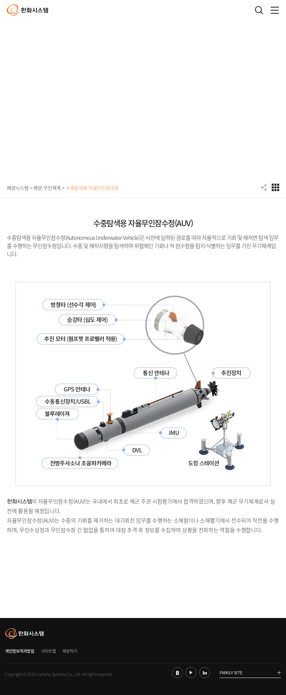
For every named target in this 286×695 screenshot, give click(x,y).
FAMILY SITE (250, 673)
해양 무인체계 (47, 187)
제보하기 (69, 651)
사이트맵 (48, 651)
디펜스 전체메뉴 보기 (275, 187)
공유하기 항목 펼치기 (264, 187)
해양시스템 (18, 187)
